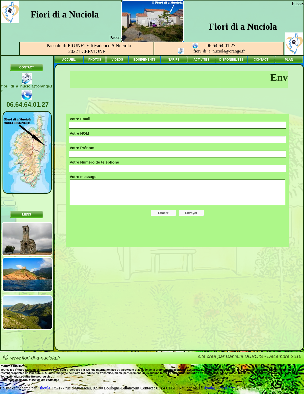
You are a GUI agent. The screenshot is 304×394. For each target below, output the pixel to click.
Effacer (163, 213)
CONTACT (26, 67)
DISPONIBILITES (231, 59)
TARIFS (173, 59)
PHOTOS (94, 59)
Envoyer (191, 213)
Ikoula (45, 388)
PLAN (289, 59)
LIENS (26, 214)
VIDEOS (117, 59)
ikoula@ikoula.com (220, 388)
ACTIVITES (202, 59)
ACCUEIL (68, 59)
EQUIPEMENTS (145, 59)
